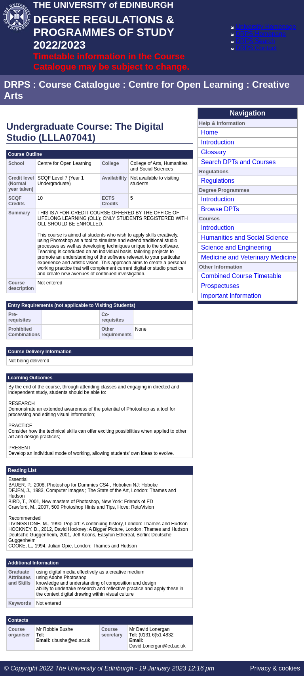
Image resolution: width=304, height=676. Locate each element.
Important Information (231, 295)
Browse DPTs (220, 209)
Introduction (217, 142)
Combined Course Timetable (241, 276)
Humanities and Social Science (245, 237)
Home (209, 132)
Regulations (218, 180)
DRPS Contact (256, 48)
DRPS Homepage (261, 33)
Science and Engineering (236, 247)
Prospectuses (220, 285)
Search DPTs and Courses (238, 162)
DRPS (17, 84)
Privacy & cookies (275, 668)
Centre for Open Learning (186, 84)
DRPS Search (255, 41)
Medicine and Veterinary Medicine (248, 257)
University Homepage (266, 26)
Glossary (213, 152)
